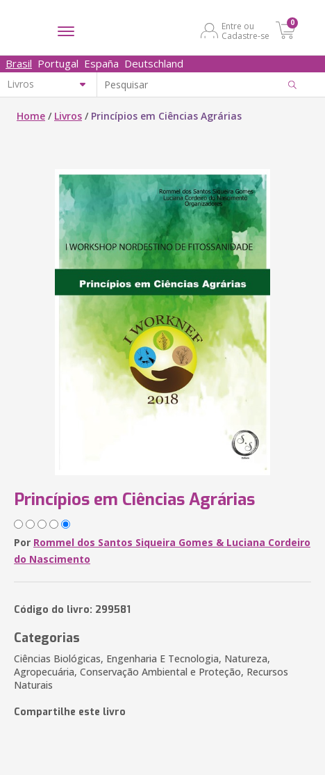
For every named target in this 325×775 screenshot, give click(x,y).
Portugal (58, 63)
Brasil (19, 63)
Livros (68, 115)
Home (31, 115)
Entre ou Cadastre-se (245, 30)
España (101, 63)
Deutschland (153, 63)
